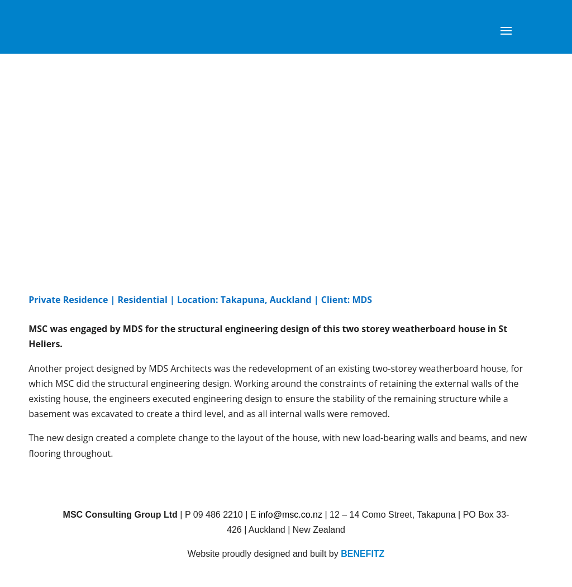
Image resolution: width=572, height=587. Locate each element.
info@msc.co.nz (290, 514)
